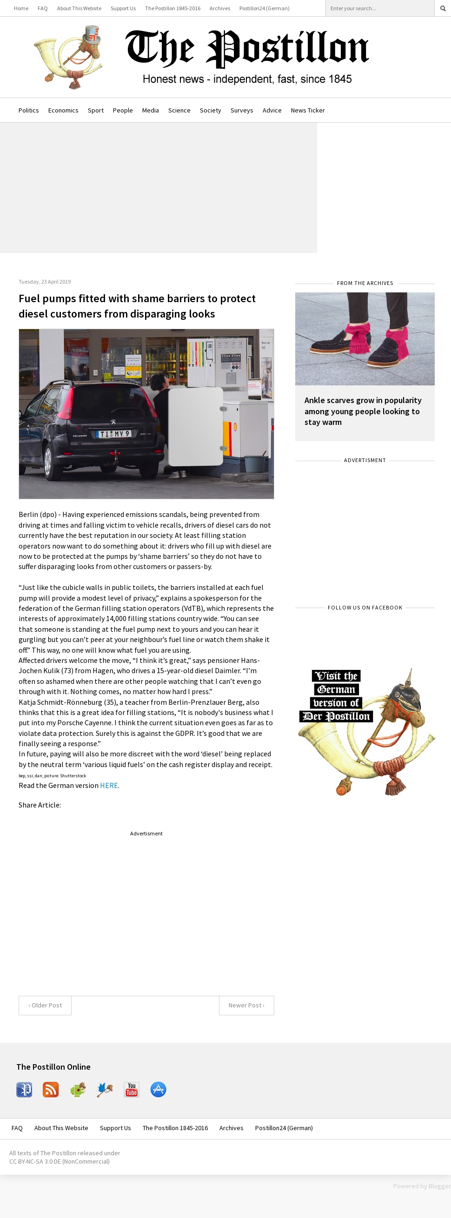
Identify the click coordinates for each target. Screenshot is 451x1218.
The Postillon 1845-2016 (172, 8)
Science (179, 110)
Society (210, 110)
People (123, 110)
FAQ (43, 8)
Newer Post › (247, 1005)
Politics (29, 110)
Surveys (242, 110)
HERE (109, 785)
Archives (220, 8)
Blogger (440, 1186)
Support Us (123, 8)
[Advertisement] (158, 188)
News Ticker (308, 110)
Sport (96, 110)
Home (21, 8)
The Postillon (58, 1153)
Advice (272, 110)
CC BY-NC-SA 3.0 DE (35, 1161)
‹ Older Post (45, 1005)
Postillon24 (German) (264, 8)
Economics (63, 110)
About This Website (79, 8)
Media (150, 110)
